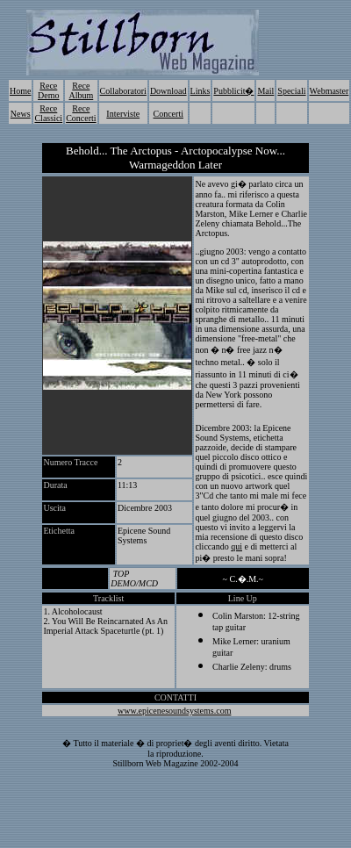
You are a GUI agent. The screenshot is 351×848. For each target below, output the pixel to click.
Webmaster (329, 91)
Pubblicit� (233, 91)
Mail (265, 91)
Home (20, 91)
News (21, 114)
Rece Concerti (81, 113)
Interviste (123, 114)
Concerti (168, 114)
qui (236, 546)
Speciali (291, 91)
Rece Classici (48, 113)
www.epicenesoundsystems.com (174, 710)
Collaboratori (123, 91)
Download (168, 91)
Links (200, 91)
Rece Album (80, 90)
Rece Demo (48, 90)
